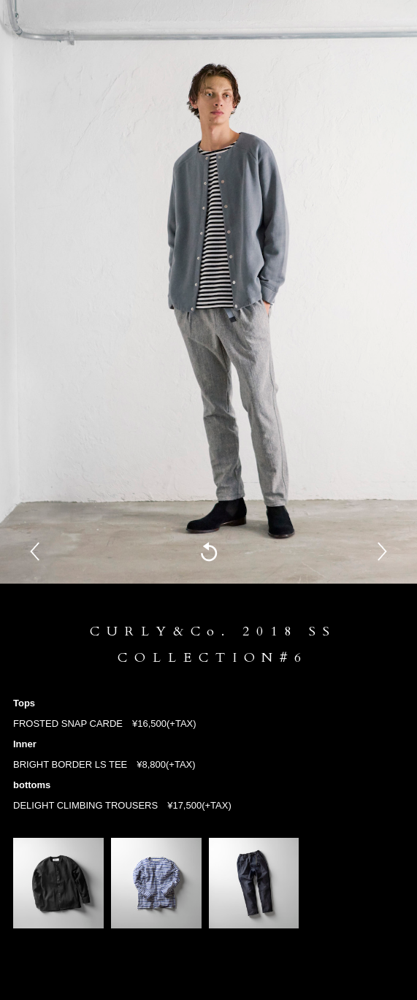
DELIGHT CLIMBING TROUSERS (85, 805)
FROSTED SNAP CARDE (68, 723)
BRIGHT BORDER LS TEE (70, 764)
